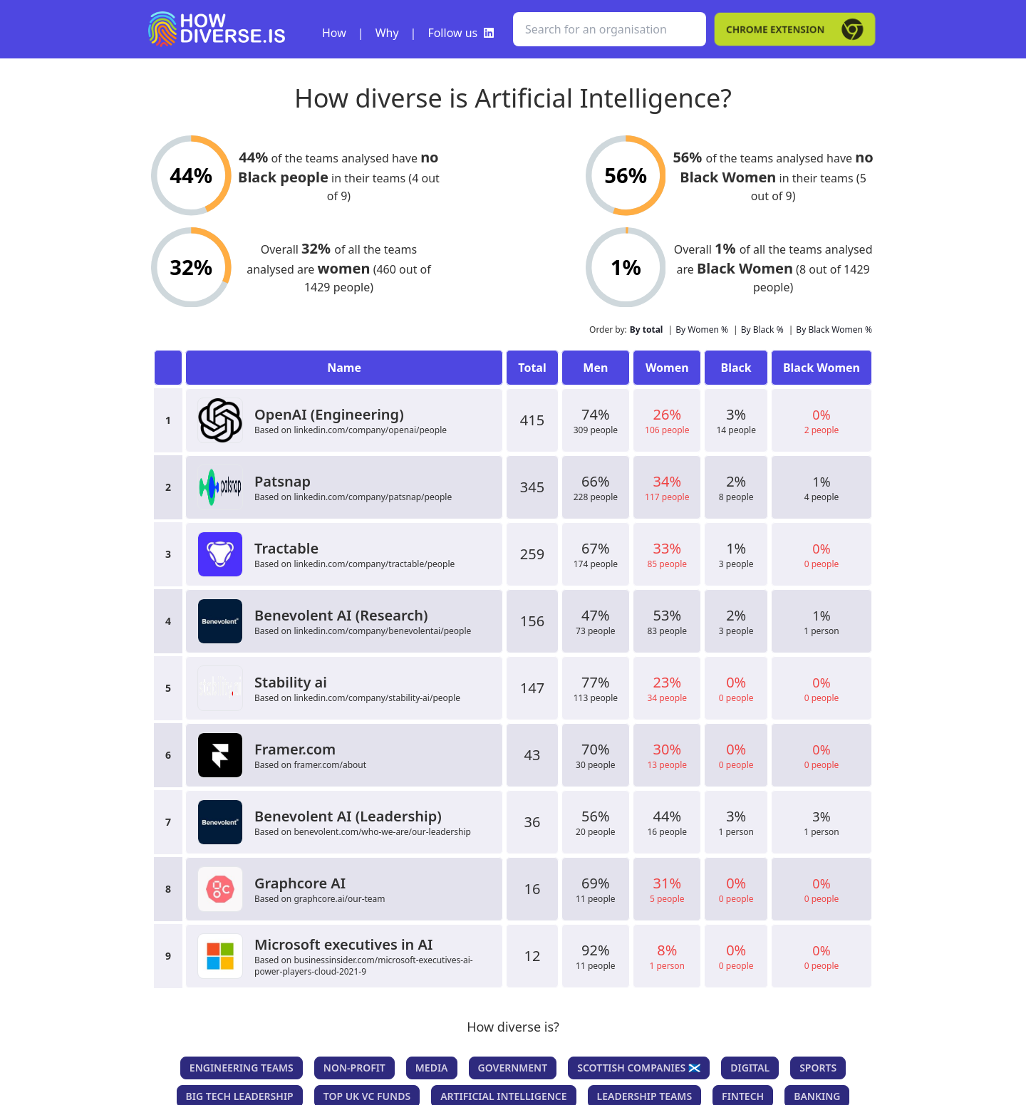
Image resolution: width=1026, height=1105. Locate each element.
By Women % (701, 329)
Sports (817, 1067)
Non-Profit (354, 1067)
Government (513, 1067)
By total (646, 329)
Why (387, 33)
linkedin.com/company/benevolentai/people (382, 631)
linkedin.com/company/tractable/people (374, 564)
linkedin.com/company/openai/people (370, 430)
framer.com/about (330, 765)
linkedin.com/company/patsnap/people (373, 497)
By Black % (762, 329)
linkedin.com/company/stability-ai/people (377, 698)
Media (431, 1067)
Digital (750, 1067)
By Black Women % (834, 329)
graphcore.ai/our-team (339, 899)
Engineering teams (242, 1067)
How (334, 33)
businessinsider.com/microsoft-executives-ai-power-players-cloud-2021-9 (363, 965)
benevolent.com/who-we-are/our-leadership (382, 832)
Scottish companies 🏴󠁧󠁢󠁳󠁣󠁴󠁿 (638, 1067)
